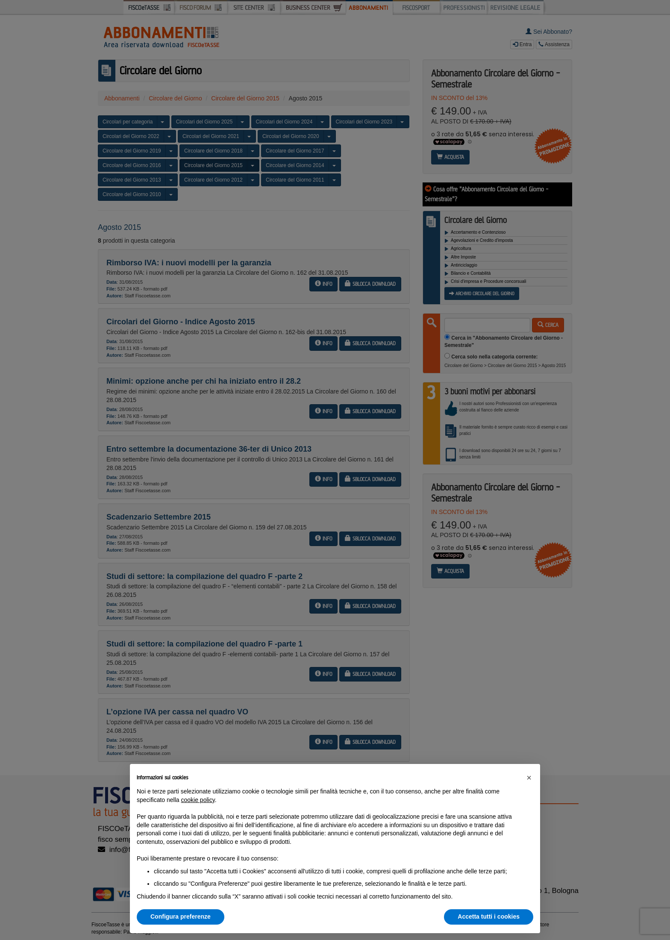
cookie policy (198, 799)
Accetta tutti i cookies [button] (489, 916)
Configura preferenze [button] (180, 916)
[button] (529, 777)
